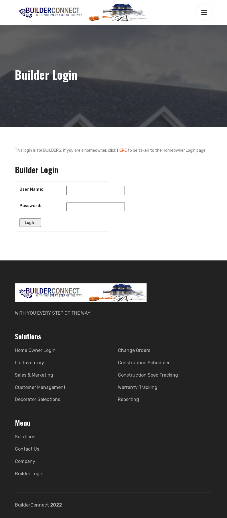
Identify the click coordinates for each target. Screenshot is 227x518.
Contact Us (27, 449)
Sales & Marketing (34, 375)
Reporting (128, 399)
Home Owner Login (35, 350)
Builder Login (29, 473)
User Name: (31, 189)
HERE (122, 150)
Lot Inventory (29, 362)
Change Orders (134, 350)
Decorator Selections (37, 399)
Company (25, 461)
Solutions (25, 436)
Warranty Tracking (137, 387)
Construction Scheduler (144, 362)
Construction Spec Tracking (148, 375)
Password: (30, 205)
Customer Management (40, 387)
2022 (56, 505)
